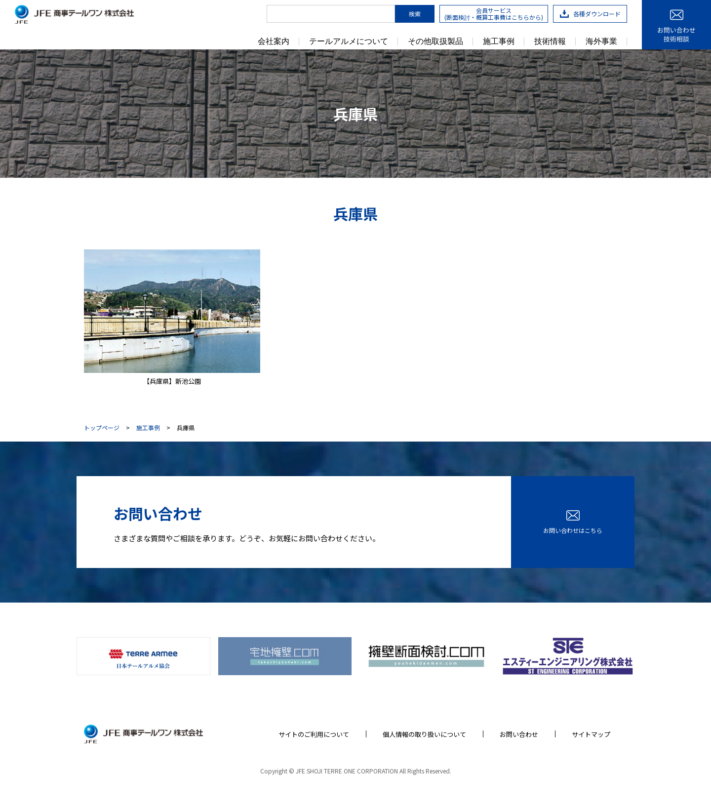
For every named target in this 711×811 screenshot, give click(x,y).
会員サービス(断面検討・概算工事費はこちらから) (493, 13)
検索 (415, 13)
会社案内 (273, 41)
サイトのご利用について (313, 734)
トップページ (101, 428)
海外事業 (601, 41)
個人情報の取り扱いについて (424, 734)
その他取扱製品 (435, 41)
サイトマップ (591, 734)
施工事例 (498, 41)
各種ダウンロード (590, 13)
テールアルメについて (348, 41)
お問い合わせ (519, 734)
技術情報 (550, 41)
